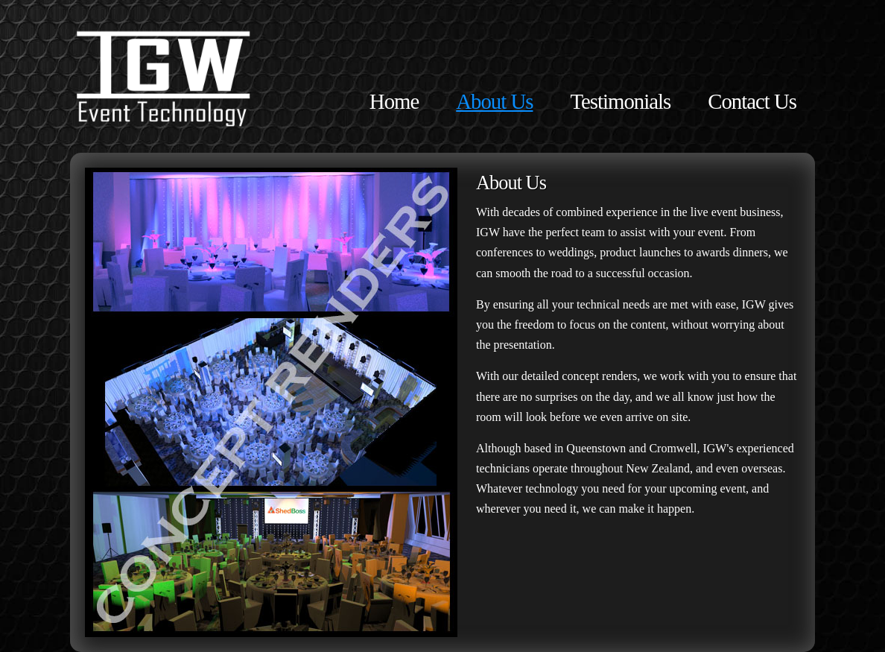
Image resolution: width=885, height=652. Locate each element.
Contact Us (752, 101)
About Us (494, 101)
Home (394, 101)
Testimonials (620, 101)
